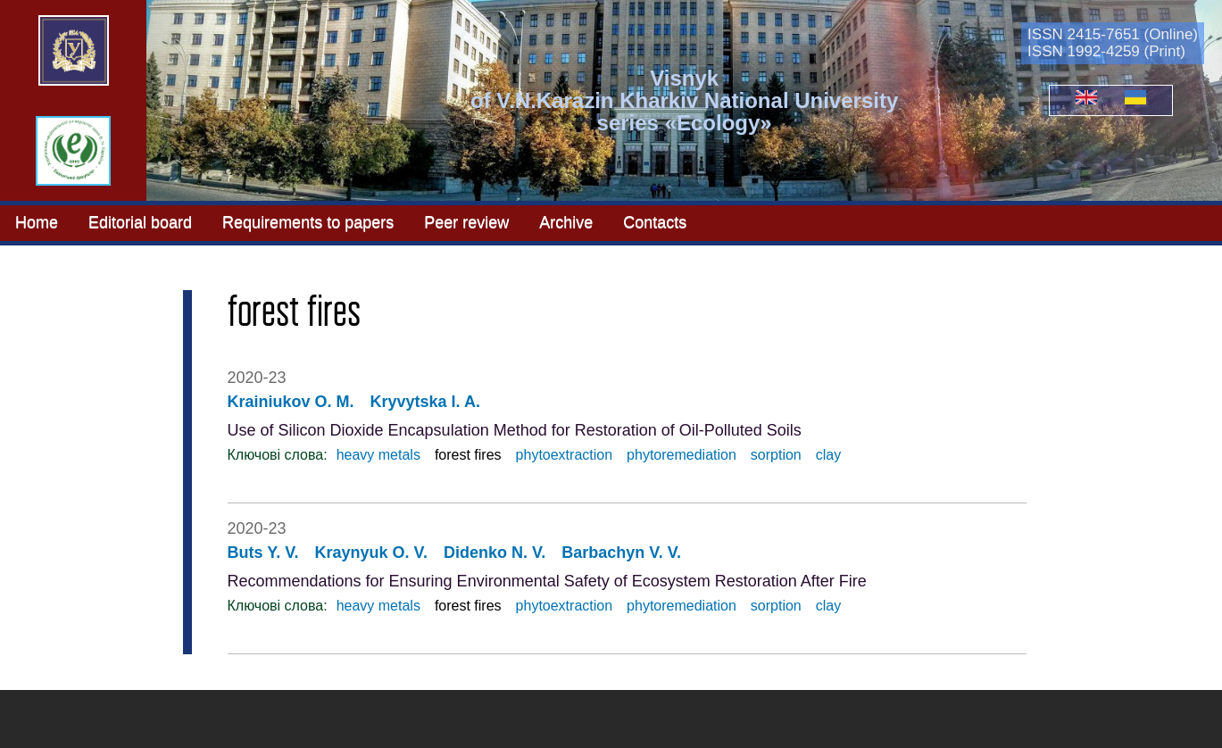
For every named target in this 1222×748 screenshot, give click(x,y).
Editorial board (140, 222)
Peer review (466, 222)
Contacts (654, 222)
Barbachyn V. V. (621, 552)
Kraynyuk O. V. (371, 552)
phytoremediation (681, 454)
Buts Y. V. (263, 552)
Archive (566, 222)
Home (36, 222)
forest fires (468, 454)
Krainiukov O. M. (291, 402)
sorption (776, 454)
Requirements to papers (308, 222)
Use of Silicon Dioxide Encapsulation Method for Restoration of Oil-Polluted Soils (515, 430)
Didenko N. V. (494, 552)
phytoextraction (564, 454)
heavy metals (378, 454)
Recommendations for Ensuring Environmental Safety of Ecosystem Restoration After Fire (547, 581)
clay (828, 454)
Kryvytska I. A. (425, 402)
